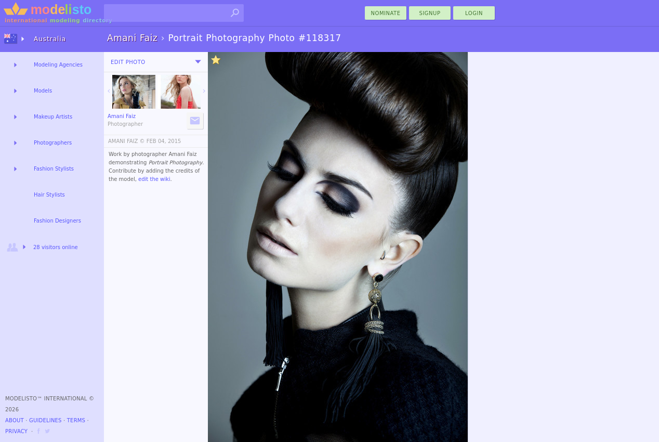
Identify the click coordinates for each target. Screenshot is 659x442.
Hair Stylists (49, 195)
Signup (430, 13)
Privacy (16, 431)
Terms (76, 420)
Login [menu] (474, 13)
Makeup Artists (53, 117)
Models (43, 91)
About (14, 420)
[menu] (198, 62)
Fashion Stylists (54, 169)
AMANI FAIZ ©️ (126, 141)
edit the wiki (154, 179)
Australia (50, 39)
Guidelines (45, 420)
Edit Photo (128, 62)
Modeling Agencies (58, 65)
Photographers (53, 143)
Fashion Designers (57, 221)
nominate (386, 13)
